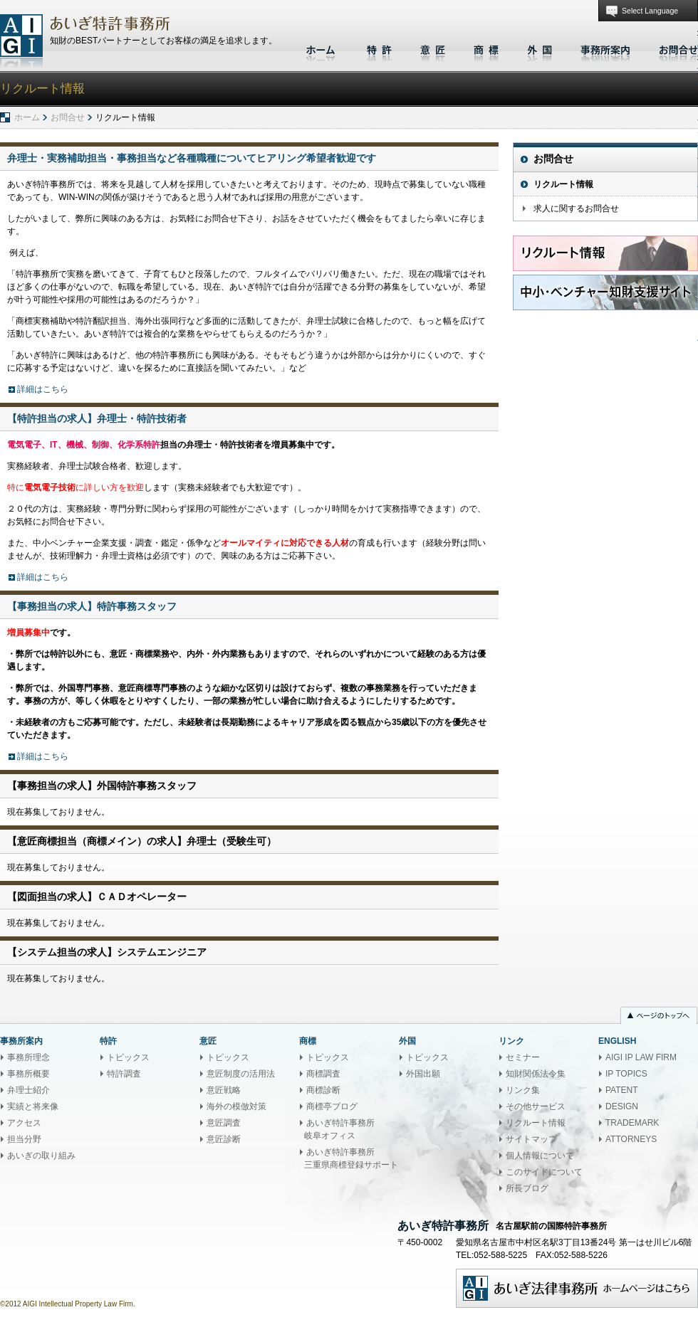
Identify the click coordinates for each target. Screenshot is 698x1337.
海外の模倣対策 (236, 1106)
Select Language (650, 10)
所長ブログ (527, 1188)
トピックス (128, 1057)
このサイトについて (544, 1172)
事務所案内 (605, 48)
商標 (486, 48)
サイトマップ (531, 1139)
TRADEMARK (632, 1123)
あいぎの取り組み (41, 1156)
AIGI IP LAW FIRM (641, 1057)
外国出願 (423, 1074)
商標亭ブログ (332, 1106)
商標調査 (323, 1074)
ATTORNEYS (631, 1139)
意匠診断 (224, 1139)
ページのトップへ (659, 1016)
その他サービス (536, 1106)
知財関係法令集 (536, 1074)
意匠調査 (224, 1123)
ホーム (322, 48)
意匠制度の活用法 (241, 1074)
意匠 (432, 48)
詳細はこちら (42, 389)
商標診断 (323, 1090)
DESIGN (621, 1106)
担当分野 (24, 1139)
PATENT (621, 1090)
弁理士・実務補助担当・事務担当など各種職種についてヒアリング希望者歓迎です (191, 158)
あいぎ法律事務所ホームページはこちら (577, 1288)
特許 (379, 48)
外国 (539, 48)
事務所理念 (28, 1057)
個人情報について (540, 1156)
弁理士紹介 (28, 1090)
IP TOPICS (626, 1074)
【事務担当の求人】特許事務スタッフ (92, 606)
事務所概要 (28, 1074)
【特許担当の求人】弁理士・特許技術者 (97, 418)
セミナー (523, 1057)
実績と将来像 (32, 1106)
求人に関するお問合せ (576, 208)
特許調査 (124, 1074)
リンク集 (523, 1090)
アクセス (24, 1123)
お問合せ (675, 48)
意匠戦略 (224, 1090)
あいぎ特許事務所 (21, 41)
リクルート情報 (563, 184)
